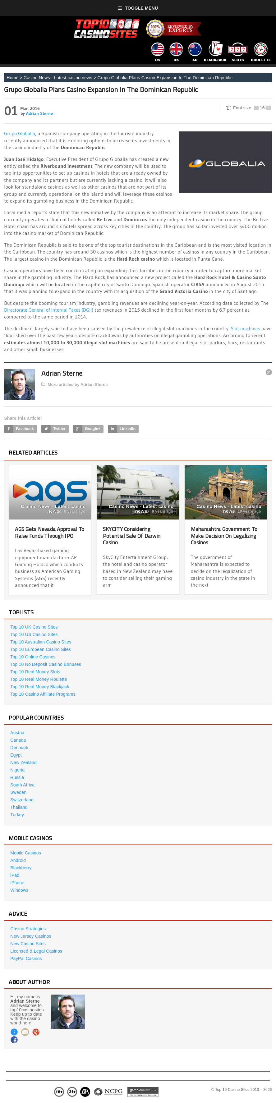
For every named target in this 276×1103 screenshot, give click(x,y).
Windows (19, 890)
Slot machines (246, 328)
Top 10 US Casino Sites (34, 634)
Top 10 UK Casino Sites (34, 627)
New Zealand (23, 762)
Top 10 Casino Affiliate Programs (43, 694)
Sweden (18, 792)
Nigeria (17, 769)
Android (18, 860)
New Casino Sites (28, 943)
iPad (14, 875)
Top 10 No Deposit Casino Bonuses (45, 664)
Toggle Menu (138, 8)
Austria (17, 732)
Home (12, 77)
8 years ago (71, 511)
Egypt (16, 755)
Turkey (17, 814)
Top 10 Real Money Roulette (38, 679)
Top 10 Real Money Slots (35, 671)
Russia (17, 777)
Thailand (18, 807)
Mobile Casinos (25, 852)
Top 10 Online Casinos (32, 656)
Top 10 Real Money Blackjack (39, 686)
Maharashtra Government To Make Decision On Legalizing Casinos (223, 536)
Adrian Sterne (39, 113)
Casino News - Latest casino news (58, 77)
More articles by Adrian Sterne (74, 384)
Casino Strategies (28, 928)
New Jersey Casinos (30, 936)
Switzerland (22, 799)
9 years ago (159, 511)
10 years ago (246, 511)
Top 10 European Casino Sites (40, 649)
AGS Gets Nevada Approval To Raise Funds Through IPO (49, 532)
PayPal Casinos (26, 958)
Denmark (19, 747)
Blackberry (20, 867)
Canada (18, 740)
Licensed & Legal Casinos (36, 951)
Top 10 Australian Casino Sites (40, 641)
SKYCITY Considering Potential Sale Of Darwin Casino (133, 536)
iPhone (17, 882)
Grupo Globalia (20, 133)
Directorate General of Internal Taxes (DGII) (51, 310)
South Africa (22, 784)
